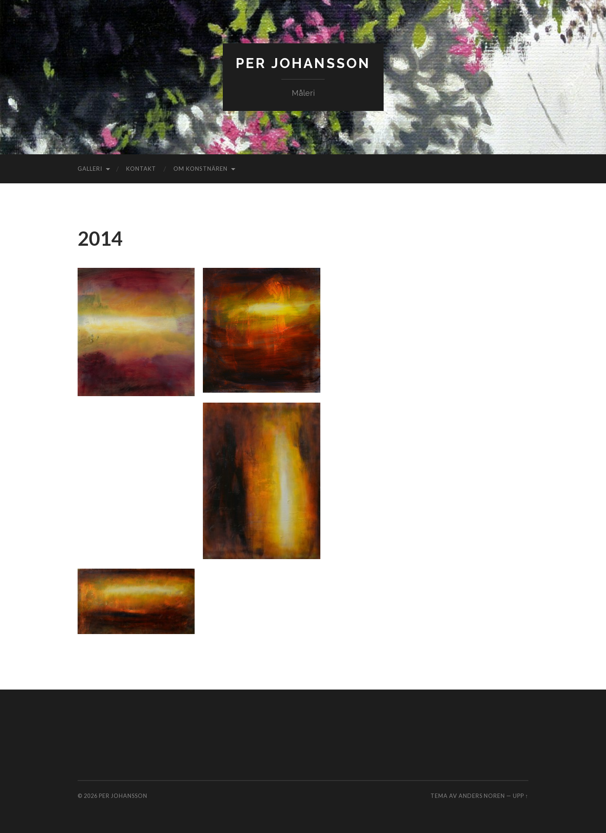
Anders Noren (482, 795)
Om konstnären (200, 168)
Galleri (90, 168)
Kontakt (141, 168)
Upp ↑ (520, 795)
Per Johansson (303, 63)
